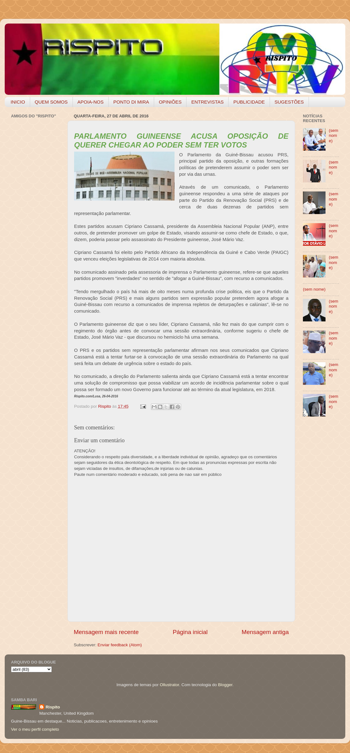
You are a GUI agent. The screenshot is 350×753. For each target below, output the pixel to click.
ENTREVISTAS (207, 102)
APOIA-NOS (91, 102)
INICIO (18, 102)
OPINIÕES (170, 102)
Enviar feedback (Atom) (120, 645)
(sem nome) (333, 135)
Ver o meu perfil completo (35, 729)
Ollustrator (169, 684)
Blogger (225, 684)
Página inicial (190, 632)
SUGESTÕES (289, 102)
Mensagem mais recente (106, 632)
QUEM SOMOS (51, 102)
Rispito (53, 707)
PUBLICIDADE (249, 102)
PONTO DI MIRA (131, 102)
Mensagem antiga (265, 632)
